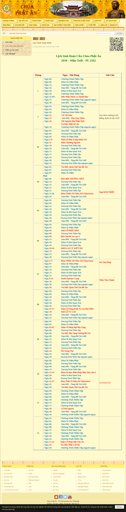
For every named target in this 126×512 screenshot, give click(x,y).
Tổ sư (79, 480)
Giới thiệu (7, 470)
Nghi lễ (55, 470)
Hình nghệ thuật (107, 486)
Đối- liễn (55, 486)
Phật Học (30, 466)
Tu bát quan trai (9, 486)
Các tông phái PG (83, 490)
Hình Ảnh (103, 466)
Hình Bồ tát (105, 477)
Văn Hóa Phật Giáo (58, 466)
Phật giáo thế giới (83, 486)
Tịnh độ (31, 470)
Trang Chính (7, 466)
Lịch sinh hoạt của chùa (11, 490)
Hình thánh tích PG (108, 483)
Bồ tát (79, 473)
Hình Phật (105, 473)
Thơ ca (55, 483)
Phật (79, 470)
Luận (30, 490)
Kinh (30, 483)
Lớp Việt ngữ (8, 483)
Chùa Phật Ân (106, 470)
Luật (30, 486)
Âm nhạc (55, 490)
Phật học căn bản (34, 480)
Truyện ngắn (57, 477)
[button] (9, 21)
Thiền (30, 473)
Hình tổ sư (105, 480)
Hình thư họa (106, 490)
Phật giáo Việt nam (83, 483)
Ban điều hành (8, 477)
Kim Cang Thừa (33, 477)
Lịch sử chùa (8, 473)
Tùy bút (55, 480)
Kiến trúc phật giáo (58, 473)
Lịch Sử (79, 466)
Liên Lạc (6, 480)
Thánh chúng (82, 477)
